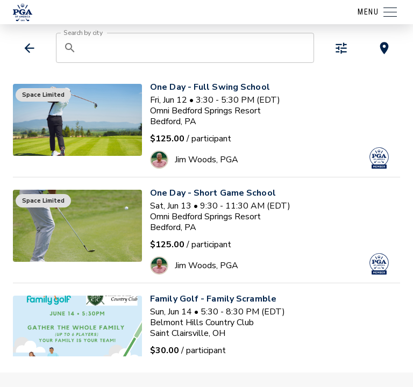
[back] (29, 48)
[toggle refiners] (341, 48)
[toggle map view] (384, 48)
